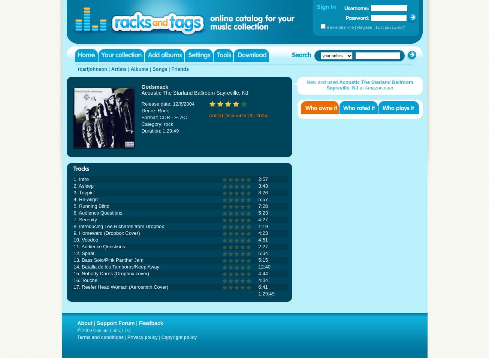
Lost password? (390, 27)
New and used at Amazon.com (360, 85)
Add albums (164, 55)
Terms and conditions (101, 337)
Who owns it (320, 107)
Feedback (151, 323)
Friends (180, 69)
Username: (356, 8)
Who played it (398, 107)
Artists (119, 69)
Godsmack (155, 87)
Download (251, 55)
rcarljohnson (93, 69)
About (85, 323)
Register (364, 27)
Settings (199, 55)
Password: (357, 18)
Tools (223, 55)
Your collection (121, 55)
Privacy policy (142, 337)
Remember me (340, 27)
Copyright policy (179, 337)
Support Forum (116, 323)
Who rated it (358, 107)
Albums (140, 69)
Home (86, 55)
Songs (160, 69)
